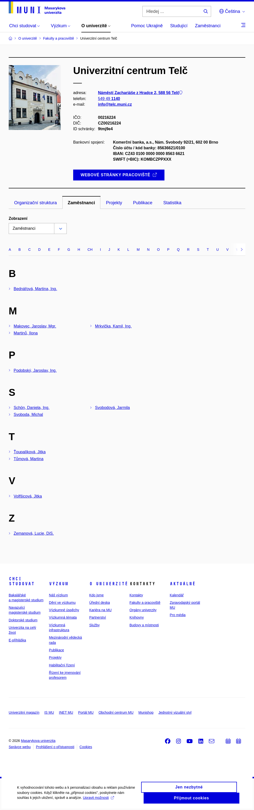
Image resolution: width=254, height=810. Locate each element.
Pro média (178, 615)
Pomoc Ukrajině (147, 25)
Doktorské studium (23, 620)
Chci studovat (21, 581)
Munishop (146, 712)
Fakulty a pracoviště (144, 603)
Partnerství (97, 617)
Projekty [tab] (114, 202)
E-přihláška (17, 640)
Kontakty (136, 595)
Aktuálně (182, 583)
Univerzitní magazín (24, 712)
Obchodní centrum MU (115, 712)
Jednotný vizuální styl (175, 712)
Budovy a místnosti (144, 625)
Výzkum (58, 583)
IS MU (49, 712)
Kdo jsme (96, 595)
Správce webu (20, 747)
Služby (94, 625)
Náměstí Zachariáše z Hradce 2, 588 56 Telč (140, 93)
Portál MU (86, 712)
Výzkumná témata (63, 617)
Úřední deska (99, 603)
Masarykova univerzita (38, 741)
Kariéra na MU (100, 610)
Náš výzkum (58, 595)
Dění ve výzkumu (62, 603)
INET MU (66, 712)
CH (90, 250)
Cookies (86, 747)
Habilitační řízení (62, 665)
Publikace (56, 650)
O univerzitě (108, 583)
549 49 (109, 99)
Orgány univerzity (143, 610)
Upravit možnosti (98, 801)
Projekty (55, 657)
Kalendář (177, 595)
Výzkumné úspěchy (64, 610)
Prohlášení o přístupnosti (55, 747)
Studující (179, 25)
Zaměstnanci (208, 25)
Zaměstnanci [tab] (81, 202)
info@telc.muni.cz (115, 104)
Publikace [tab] (142, 202)
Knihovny (136, 617)
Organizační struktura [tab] (35, 202)
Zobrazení (18, 218)
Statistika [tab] (172, 202)
